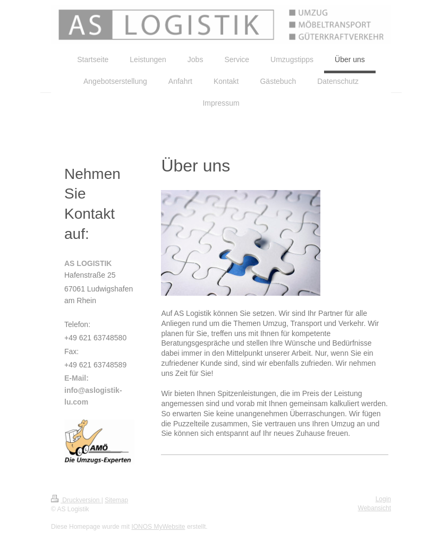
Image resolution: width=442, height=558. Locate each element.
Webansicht (374, 508)
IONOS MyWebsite (158, 526)
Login (383, 499)
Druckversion (76, 500)
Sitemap (116, 500)
